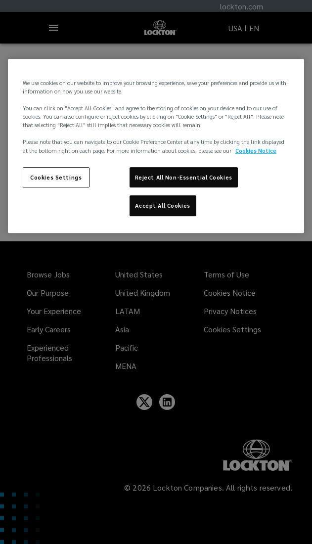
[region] (156, 146)
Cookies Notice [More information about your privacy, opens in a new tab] (255, 150)
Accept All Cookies (162, 206)
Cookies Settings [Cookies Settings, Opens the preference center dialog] (56, 177)
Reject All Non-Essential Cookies (183, 177)
